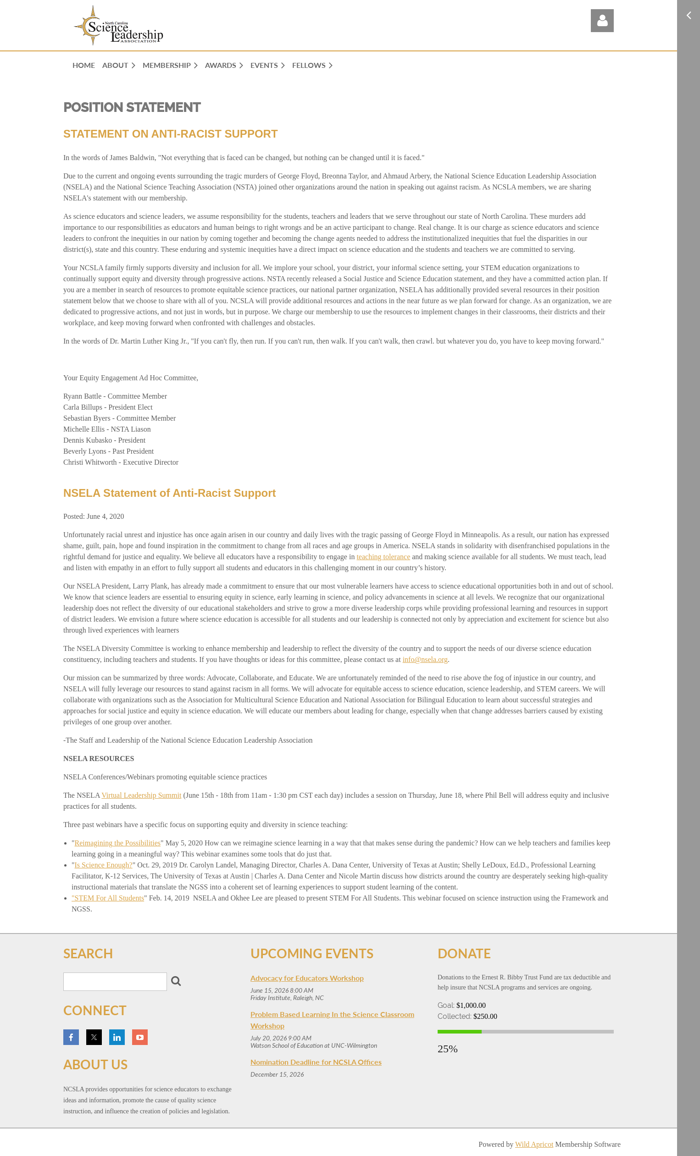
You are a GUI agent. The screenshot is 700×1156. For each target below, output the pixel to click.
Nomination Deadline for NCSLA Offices (316, 1061)
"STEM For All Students (108, 898)
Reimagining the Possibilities (118, 843)
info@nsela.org (425, 659)
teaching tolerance (383, 557)
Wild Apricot (534, 1144)
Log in (602, 20)
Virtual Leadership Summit (141, 795)
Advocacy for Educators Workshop (307, 977)
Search (175, 981)
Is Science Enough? (104, 865)
